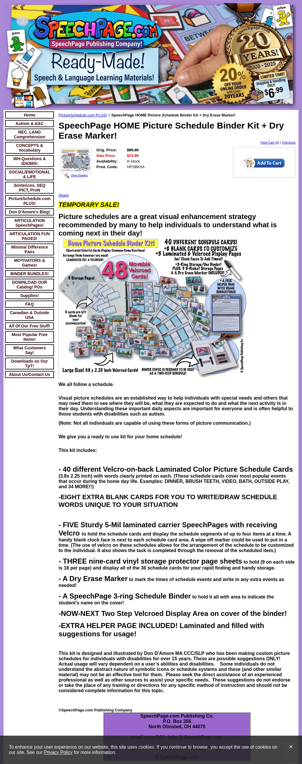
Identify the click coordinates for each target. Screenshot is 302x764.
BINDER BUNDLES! (29, 273)
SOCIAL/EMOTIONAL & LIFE (29, 174)
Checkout (289, 142)
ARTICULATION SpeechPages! (29, 223)
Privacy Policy (58, 752)
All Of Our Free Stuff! (29, 326)
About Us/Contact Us (29, 374)
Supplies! (29, 295)
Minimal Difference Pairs (29, 249)
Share (63, 195)
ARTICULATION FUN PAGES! (29, 236)
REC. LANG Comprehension (29, 134)
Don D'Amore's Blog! (29, 212)
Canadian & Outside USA (29, 315)
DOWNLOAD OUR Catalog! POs (29, 284)
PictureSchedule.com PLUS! (29, 201)
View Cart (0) (269, 142)
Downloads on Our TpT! (29, 363)
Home (29, 115)
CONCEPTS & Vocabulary (29, 148)
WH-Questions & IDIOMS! (29, 161)
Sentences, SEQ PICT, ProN (29, 187)
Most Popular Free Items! (29, 337)
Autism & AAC (30, 123)
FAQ (29, 304)
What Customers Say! (29, 350)
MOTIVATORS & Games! (29, 262)
